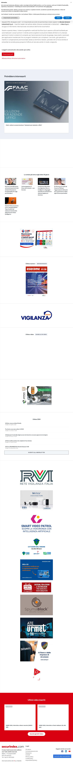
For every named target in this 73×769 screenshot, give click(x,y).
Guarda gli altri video (36, 734)
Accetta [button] (67, 17)
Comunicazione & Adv (32, 751)
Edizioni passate (42, 263)
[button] (71, 2)
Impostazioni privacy (31, 760)
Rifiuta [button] (58, 17)
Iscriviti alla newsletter (36, 452)
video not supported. (36, 153)
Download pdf (8, 54)
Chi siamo (28, 749)
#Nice (9, 58)
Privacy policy (29, 756)
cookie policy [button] (49, 6)
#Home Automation (18, 58)
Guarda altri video (41, 334)
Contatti (28, 755)
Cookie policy (29, 758)
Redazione (28, 753)
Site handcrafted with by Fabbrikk (11, 761)
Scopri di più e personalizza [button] (10, 17)
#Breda (4, 58)
